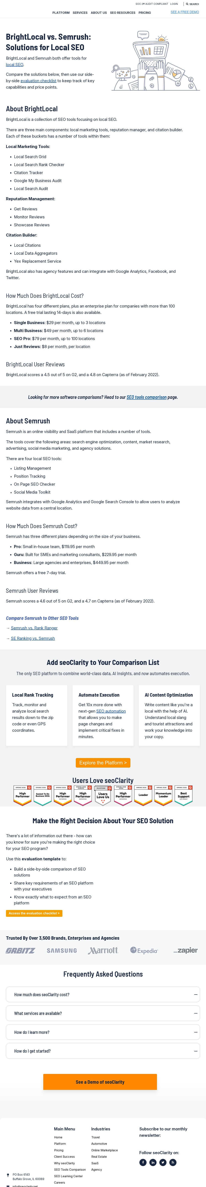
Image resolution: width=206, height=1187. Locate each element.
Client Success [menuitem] (64, 1149)
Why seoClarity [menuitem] (64, 1155)
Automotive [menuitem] (99, 1136)
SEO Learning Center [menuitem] (68, 1168)
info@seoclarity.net (25, 1168)
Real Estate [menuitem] (99, 1149)
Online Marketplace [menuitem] (104, 1143)
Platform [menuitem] (61, 13)
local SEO (14, 64)
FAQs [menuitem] (57, 1181)
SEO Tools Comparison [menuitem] (70, 1162)
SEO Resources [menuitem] (122, 13)
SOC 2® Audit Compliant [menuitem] (151, 3)
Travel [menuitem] (95, 1130)
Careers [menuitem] (59, 1175)
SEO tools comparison (147, 397)
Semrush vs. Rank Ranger (34, 628)
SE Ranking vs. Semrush (33, 638)
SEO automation (111, 711)
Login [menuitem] (173, 3)
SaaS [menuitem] (95, 1155)
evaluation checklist (38, 80)
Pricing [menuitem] (145, 13)
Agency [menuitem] (96, 1162)
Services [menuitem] (80, 13)
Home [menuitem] (58, 1130)
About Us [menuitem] (99, 13)
